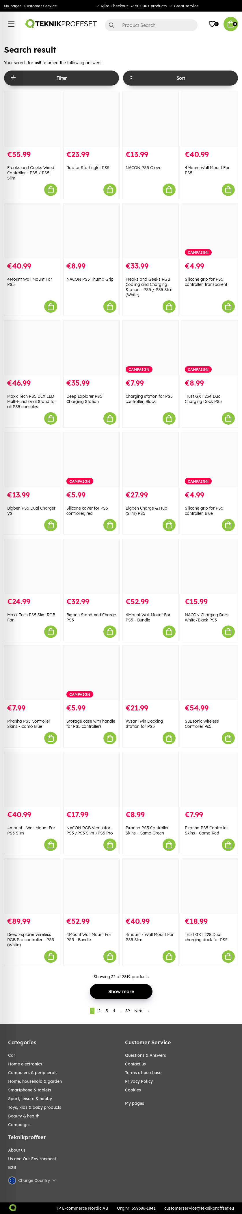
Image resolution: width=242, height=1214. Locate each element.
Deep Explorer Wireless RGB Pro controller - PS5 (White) (30, 939)
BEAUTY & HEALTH (23, 1116)
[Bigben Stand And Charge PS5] (91, 566)
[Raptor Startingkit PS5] (91, 119)
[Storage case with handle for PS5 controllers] (91, 673)
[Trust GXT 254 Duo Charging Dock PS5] (210, 348)
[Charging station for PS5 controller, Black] (150, 348)
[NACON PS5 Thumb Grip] (91, 231)
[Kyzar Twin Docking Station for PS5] (150, 673)
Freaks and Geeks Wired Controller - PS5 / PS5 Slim (30, 173)
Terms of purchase (143, 1072)
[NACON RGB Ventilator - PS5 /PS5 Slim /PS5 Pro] (91, 779)
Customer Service (40, 5)
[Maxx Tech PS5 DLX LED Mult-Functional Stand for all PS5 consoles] (32, 348)
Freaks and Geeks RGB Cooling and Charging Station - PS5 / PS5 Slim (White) (149, 287)
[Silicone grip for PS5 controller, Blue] (210, 459)
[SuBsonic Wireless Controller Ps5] (210, 673)
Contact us (135, 1064)
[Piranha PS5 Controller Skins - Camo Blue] (32, 673)
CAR (11, 1055)
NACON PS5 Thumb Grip (89, 279)
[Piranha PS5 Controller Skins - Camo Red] (210, 779)
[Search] (151, 25)
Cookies (133, 1090)
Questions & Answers (145, 1055)
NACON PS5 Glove (143, 167)
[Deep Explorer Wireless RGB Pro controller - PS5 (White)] (32, 886)
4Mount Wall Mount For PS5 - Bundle (148, 617)
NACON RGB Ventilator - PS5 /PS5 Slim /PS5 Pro (89, 830)
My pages (12, 5)
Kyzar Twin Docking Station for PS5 (144, 724)
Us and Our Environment (32, 1158)
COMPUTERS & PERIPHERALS (32, 1072)
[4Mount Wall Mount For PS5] (210, 119)
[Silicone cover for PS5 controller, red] (91, 459)
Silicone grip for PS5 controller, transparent (206, 282)
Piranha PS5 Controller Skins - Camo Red (206, 830)
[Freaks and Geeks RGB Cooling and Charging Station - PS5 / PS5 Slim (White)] (150, 231)
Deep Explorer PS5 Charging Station (84, 399)
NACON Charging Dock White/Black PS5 (207, 617)
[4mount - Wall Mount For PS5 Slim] (32, 779)
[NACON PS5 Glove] (150, 119)
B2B (12, 1167)
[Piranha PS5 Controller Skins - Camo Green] (150, 779)
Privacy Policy (139, 1081)
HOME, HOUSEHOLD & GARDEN (35, 1081)
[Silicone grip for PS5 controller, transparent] (210, 231)
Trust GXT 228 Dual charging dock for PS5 (206, 937)
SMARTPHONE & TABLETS (29, 1090)
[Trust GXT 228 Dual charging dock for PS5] (210, 886)
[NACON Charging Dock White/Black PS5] (210, 566)
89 (127, 1010)
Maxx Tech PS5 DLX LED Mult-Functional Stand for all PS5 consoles (31, 401)
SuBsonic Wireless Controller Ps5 (202, 724)
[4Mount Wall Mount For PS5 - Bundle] (150, 566)
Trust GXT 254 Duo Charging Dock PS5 (203, 399)
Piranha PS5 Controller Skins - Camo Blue (28, 724)
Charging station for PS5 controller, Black (149, 399)
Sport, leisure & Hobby (30, 1098)
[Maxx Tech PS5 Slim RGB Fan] (32, 566)
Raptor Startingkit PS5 (87, 167)
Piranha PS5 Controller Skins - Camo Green (147, 830)
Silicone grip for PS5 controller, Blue (204, 511)
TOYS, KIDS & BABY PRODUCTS (34, 1107)
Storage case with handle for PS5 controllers (90, 724)
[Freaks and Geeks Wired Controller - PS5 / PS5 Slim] (32, 119)
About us (16, 1150)
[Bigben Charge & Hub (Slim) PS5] (150, 459)
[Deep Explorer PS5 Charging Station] (91, 348)
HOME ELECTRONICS (25, 1064)
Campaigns (19, 1124)
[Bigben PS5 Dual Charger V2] (32, 459)
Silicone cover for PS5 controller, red (87, 511)
